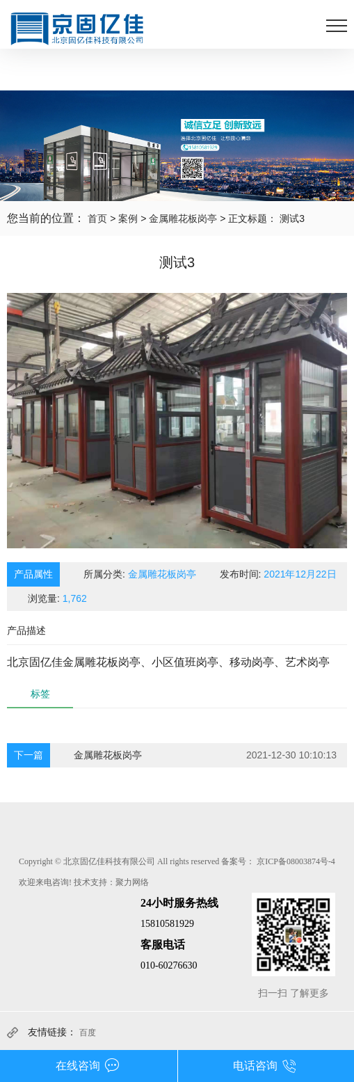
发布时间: (278, 574)
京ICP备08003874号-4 (296, 861)
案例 (128, 218)
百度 (87, 1032)
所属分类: (139, 574)
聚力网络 (132, 882)
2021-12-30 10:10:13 (291, 755)
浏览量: (57, 598)
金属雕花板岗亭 (183, 218)
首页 (97, 218)
